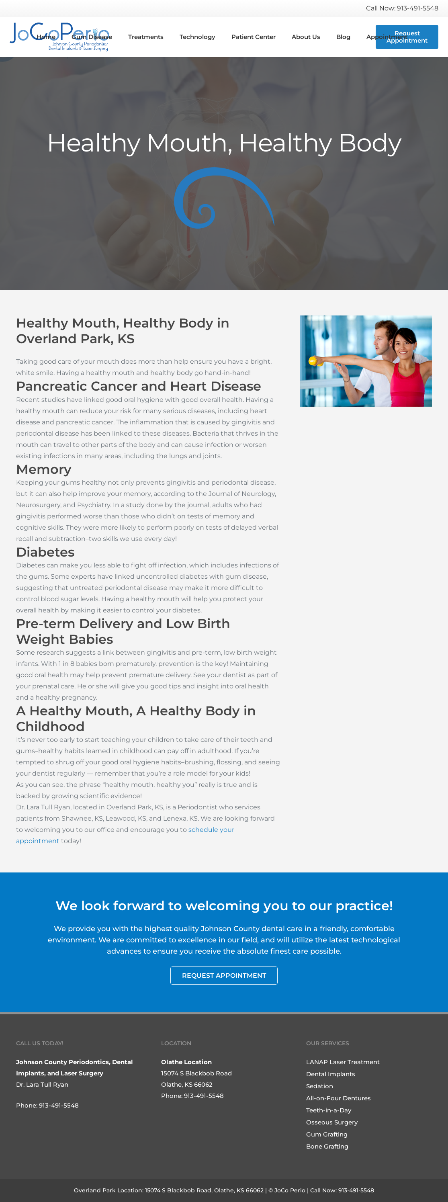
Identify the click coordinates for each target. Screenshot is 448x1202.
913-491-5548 (59, 1105)
